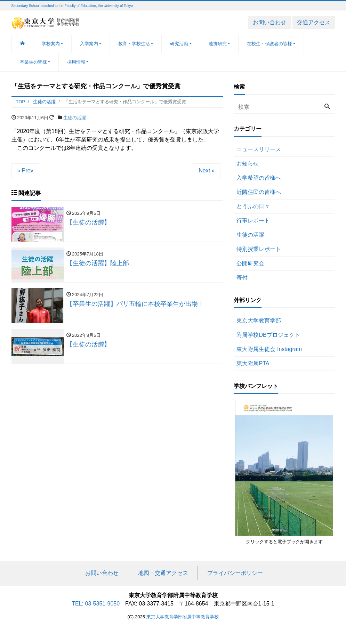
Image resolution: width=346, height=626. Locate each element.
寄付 (242, 278)
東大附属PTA (252, 363)
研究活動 (179, 43)
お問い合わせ (269, 22)
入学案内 (89, 43)
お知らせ (247, 163)
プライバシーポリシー (235, 573)
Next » (207, 170)
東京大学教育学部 (258, 321)
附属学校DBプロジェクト (268, 335)
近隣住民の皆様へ (258, 192)
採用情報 (76, 62)
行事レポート (253, 220)
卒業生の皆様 (33, 62)
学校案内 (51, 43)
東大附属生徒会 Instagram (269, 349)
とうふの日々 (253, 206)
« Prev (25, 170)
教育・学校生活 (134, 43)
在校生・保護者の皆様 (269, 43)
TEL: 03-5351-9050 (96, 604)
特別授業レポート (258, 249)
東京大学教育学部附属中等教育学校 (182, 616)
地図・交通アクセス (163, 573)
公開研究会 (250, 263)
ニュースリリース (258, 149)
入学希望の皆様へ (258, 178)
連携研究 (218, 43)
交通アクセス (313, 22)
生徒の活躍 (74, 117)
